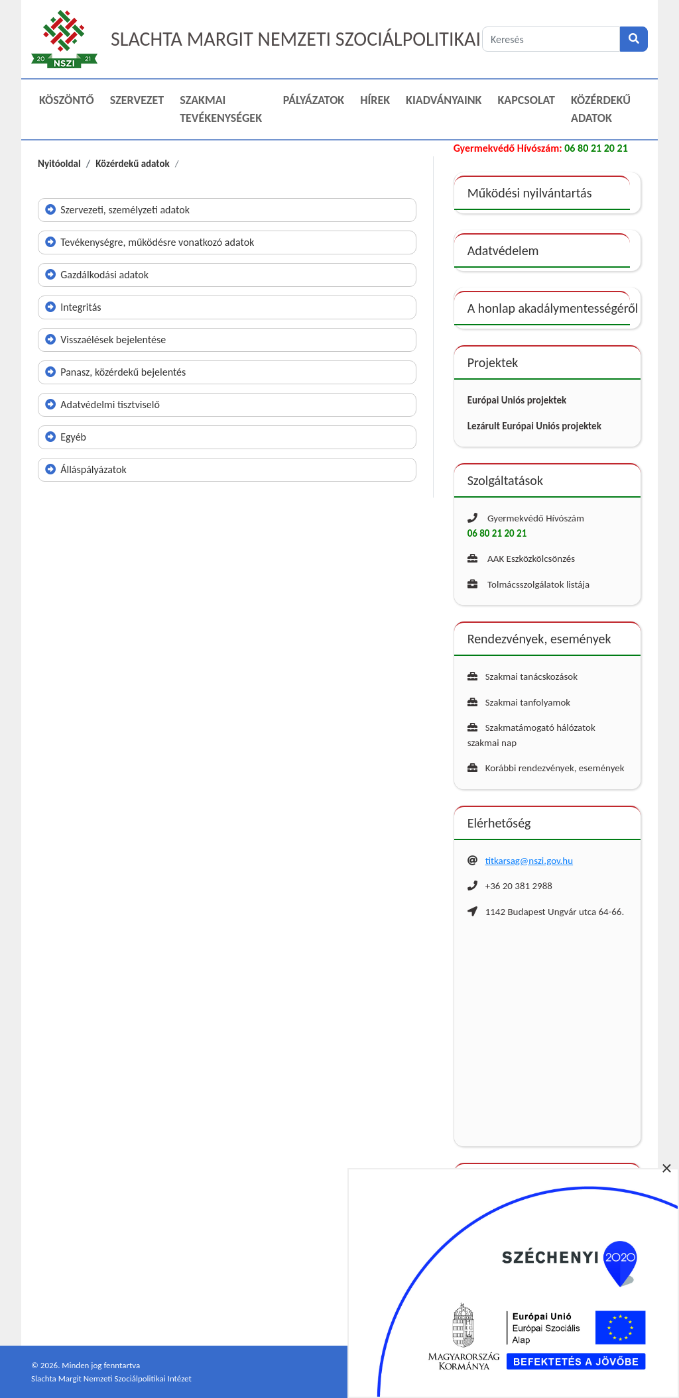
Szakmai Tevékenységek (221, 109)
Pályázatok (313, 100)
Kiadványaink (443, 100)
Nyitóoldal (59, 164)
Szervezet (137, 100)
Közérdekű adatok (601, 109)
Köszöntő (66, 100)
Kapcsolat (526, 100)
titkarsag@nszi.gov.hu (529, 861)
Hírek (375, 100)
